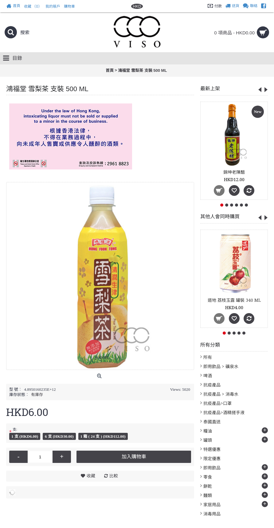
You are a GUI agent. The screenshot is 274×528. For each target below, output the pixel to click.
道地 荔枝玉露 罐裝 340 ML (234, 300)
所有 (207, 357)
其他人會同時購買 (220, 216)
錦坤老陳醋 (234, 172)
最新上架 (210, 88)
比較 (113, 475)
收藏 (91, 475)
